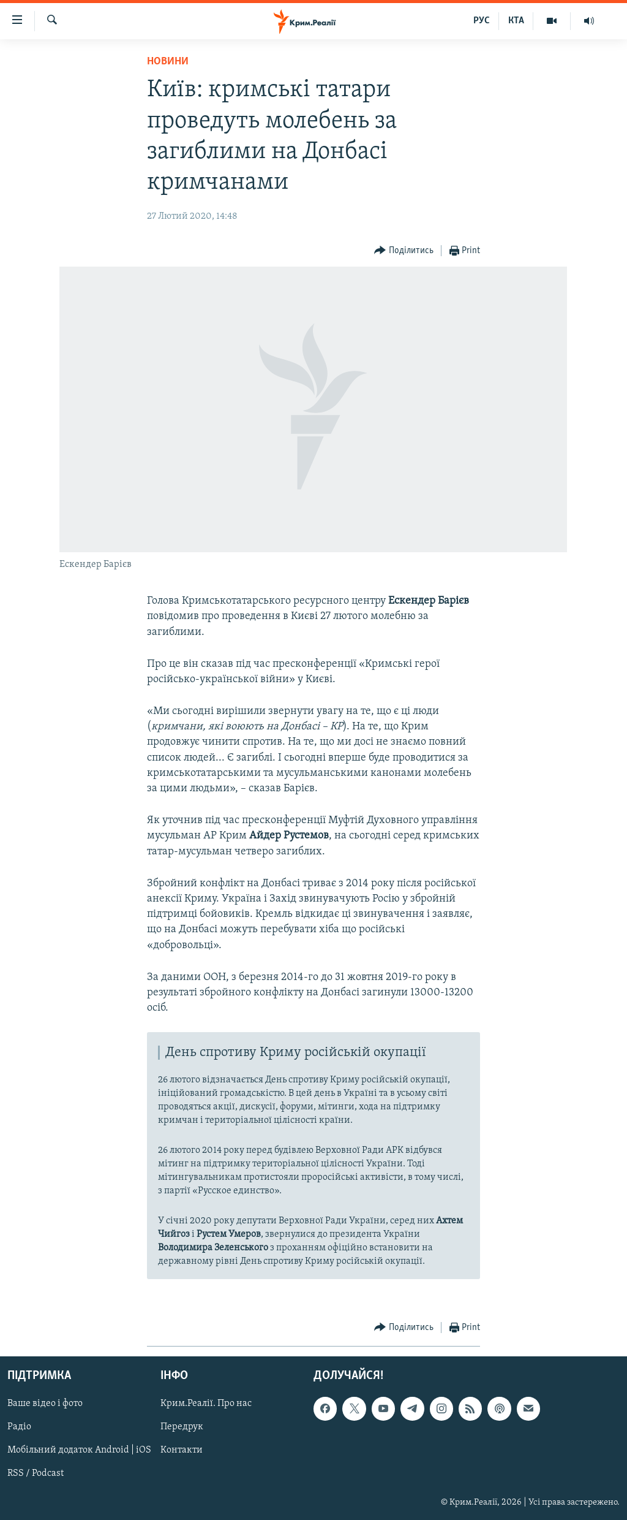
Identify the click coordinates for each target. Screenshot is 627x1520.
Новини (168, 61)
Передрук (181, 1427)
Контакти (181, 1451)
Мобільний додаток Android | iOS (79, 1451)
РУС (481, 21)
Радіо (19, 1427)
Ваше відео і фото (45, 1404)
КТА (516, 21)
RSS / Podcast (35, 1474)
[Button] (404, 251)
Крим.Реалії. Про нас (206, 1404)
